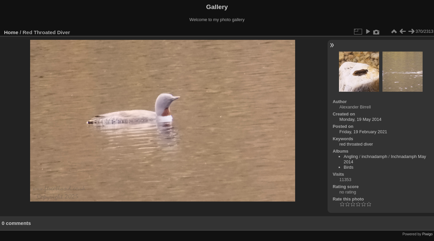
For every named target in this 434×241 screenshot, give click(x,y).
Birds (348, 167)
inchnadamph (374, 156)
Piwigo (427, 234)
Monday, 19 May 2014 (360, 119)
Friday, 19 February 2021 (363, 131)
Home (11, 32)
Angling (351, 156)
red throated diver (356, 144)
